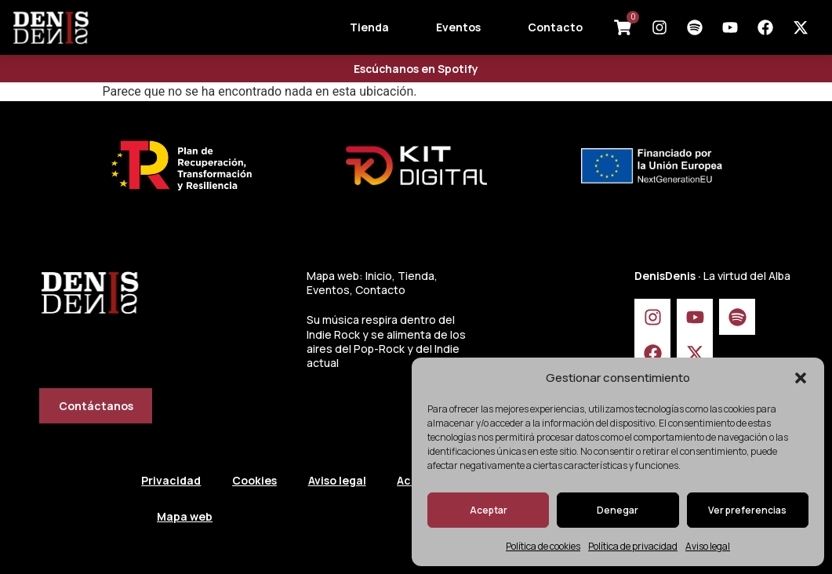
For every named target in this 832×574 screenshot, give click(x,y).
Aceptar (488, 510)
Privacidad (171, 480)
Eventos (458, 27)
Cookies (254, 480)
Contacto (555, 27)
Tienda (369, 27)
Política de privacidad (633, 546)
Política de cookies (543, 546)
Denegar (617, 510)
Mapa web (185, 516)
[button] (800, 378)
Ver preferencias (747, 510)
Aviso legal (707, 546)
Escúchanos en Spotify (416, 68)
